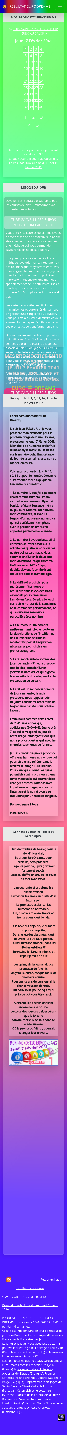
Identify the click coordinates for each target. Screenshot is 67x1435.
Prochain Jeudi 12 (34, 1297)
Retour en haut (50, 1280)
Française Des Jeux (41, 1365)
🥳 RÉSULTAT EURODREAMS (26, 6)
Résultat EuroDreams (30, 1288)
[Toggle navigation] (60, 6)
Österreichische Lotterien (34, 1390)
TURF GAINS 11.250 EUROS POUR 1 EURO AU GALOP (33, 222)
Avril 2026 (11, 1297)
